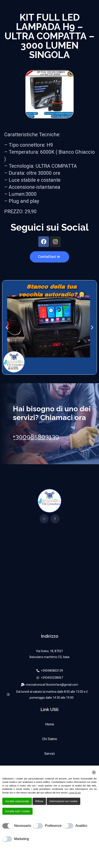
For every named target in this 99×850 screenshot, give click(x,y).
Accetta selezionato (17, 801)
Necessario (22, 825)
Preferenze (53, 825)
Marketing (21, 839)
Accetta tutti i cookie (17, 811)
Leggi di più (75, 792)
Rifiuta (39, 801)
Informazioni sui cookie (63, 801)
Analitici (81, 825)
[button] (7, 327)
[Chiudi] (94, 772)
